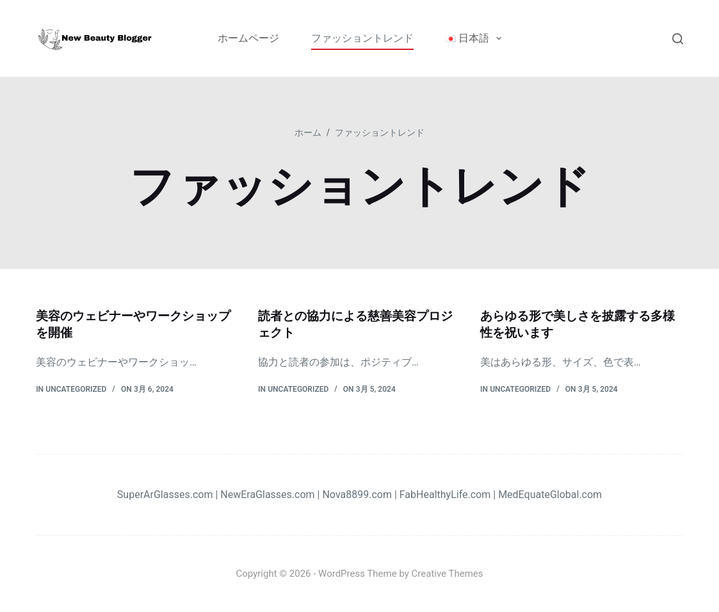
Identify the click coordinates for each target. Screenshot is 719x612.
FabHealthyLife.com (445, 494)
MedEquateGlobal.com (550, 494)
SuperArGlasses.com (165, 494)
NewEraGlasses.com (267, 494)
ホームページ (248, 38)
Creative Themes (447, 573)
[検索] (677, 38)
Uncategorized (75, 388)
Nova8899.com (356, 494)
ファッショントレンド (362, 38)
